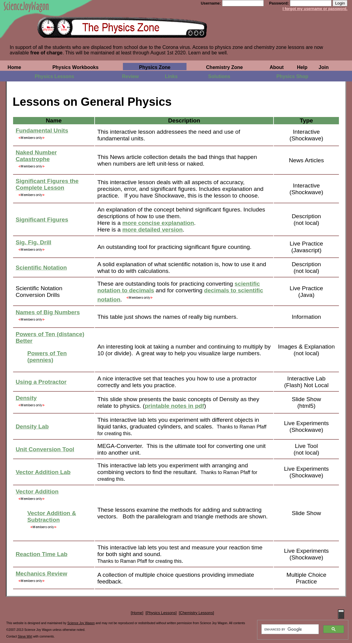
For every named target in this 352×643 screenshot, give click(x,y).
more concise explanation (158, 223)
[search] (289, 629)
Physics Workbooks (75, 67)
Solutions (219, 76)
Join (324, 67)
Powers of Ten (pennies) (47, 356)
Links (171, 76)
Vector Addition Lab (43, 472)
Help (302, 67)
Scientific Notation (41, 267)
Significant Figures (42, 219)
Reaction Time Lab (41, 554)
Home (14, 67)
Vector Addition (37, 491)
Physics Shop (292, 76)
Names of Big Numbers (48, 312)
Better (24, 341)
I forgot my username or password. (315, 8)
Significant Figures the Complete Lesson (47, 184)
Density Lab (32, 426)
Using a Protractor (41, 382)
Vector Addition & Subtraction (51, 516)
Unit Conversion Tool (45, 449)
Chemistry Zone (224, 67)
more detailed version (152, 229)
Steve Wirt (25, 636)
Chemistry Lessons (196, 612)
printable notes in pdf (174, 406)
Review (130, 76)
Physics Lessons (54, 76)
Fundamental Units (42, 130)
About (277, 67)
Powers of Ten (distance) (50, 334)
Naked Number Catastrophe (36, 155)
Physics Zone (154, 67)
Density (26, 398)
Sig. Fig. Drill (33, 242)
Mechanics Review (41, 573)
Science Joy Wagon (81, 623)
